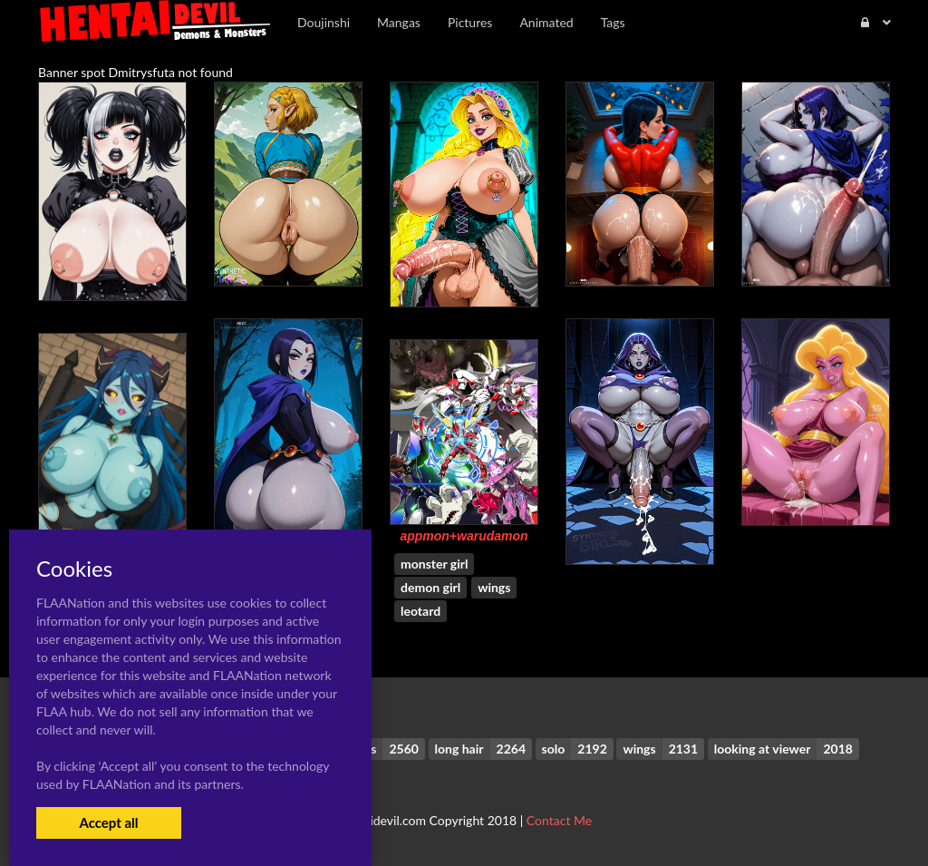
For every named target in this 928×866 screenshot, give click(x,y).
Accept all (108, 822)
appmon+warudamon (463, 536)
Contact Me (559, 820)
